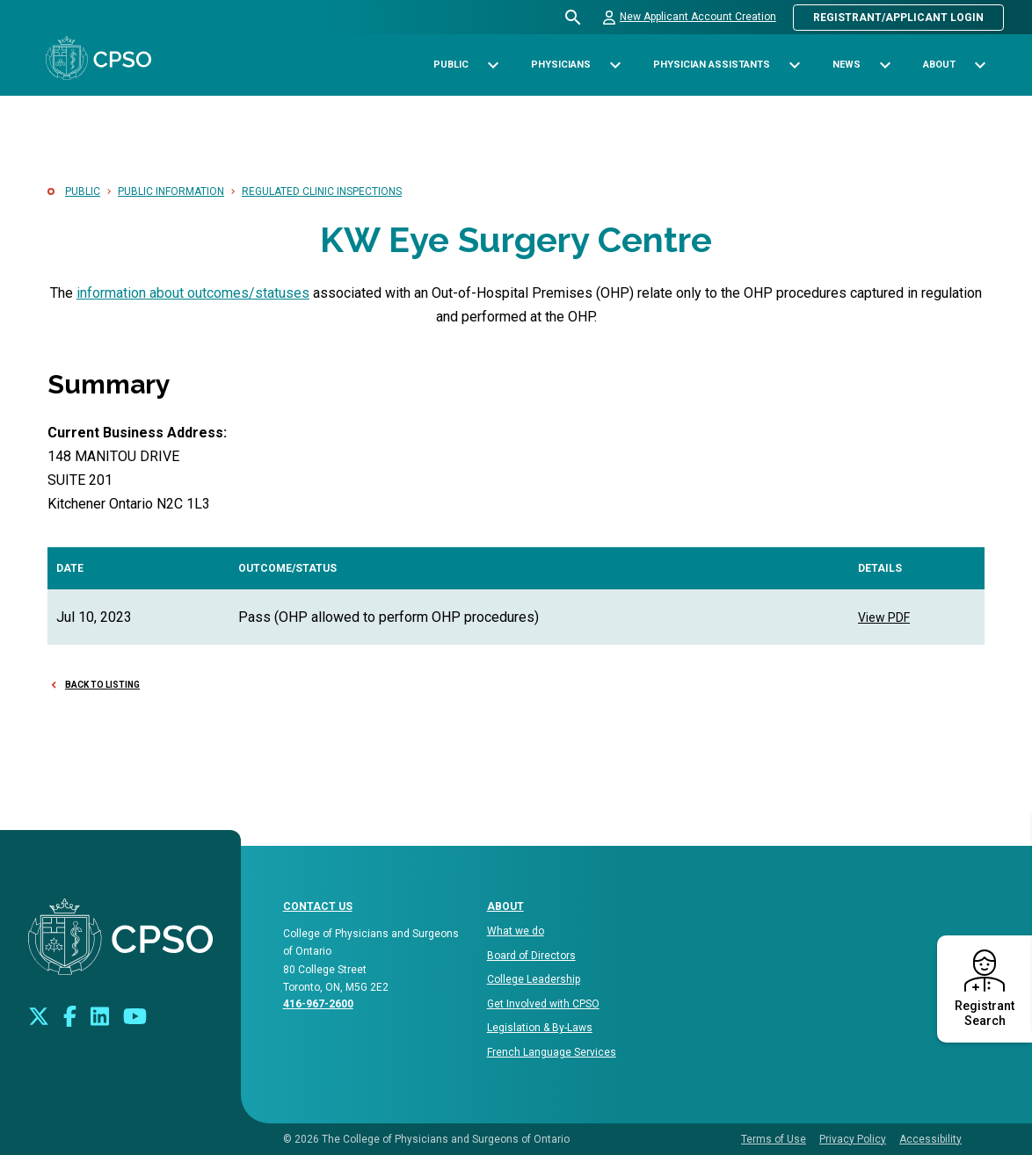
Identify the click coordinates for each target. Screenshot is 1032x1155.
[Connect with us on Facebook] (69, 1015)
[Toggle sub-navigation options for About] (979, 65)
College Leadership (533, 979)
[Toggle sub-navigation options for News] (884, 65)
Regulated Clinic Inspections (322, 191)
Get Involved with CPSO (543, 1004)
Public (82, 191)
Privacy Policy (852, 1139)
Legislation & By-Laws (539, 1027)
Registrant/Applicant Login (898, 17)
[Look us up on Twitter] (38, 1015)
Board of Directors (531, 955)
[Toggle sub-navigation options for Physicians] (615, 65)
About (505, 906)
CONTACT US (317, 906)
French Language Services (551, 1052)
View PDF (884, 617)
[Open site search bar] (573, 17)
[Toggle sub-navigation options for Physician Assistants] (794, 65)
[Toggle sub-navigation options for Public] (492, 65)
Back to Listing (102, 684)
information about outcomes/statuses (192, 293)
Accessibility (930, 1139)
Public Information (171, 191)
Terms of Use (773, 1139)
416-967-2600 (318, 1004)
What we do (515, 931)
